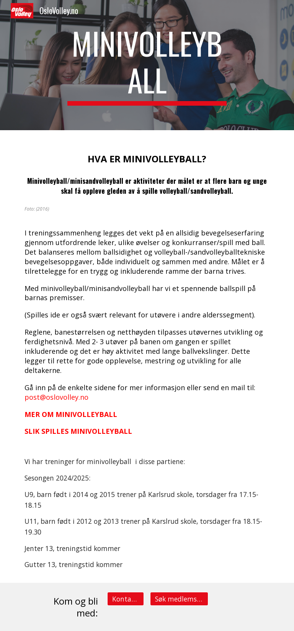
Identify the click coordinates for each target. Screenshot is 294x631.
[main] (146, 65)
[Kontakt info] (125, 599)
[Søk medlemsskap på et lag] (178, 599)
